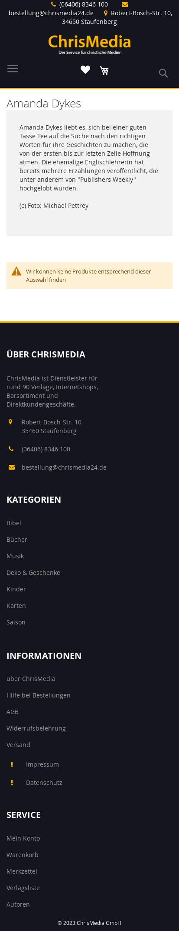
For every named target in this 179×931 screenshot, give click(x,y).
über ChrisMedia (31, 678)
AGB (13, 711)
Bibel (14, 523)
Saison (16, 622)
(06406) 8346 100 (83, 4)
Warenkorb (23, 855)
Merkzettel (22, 871)
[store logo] (89, 44)
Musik (15, 556)
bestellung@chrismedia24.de (51, 13)
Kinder (16, 589)
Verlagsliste (23, 888)
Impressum (42, 764)
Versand (18, 745)
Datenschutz (44, 782)
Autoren (18, 904)
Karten (16, 605)
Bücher (17, 539)
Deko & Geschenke (33, 572)
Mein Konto (23, 838)
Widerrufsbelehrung (36, 728)
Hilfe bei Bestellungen (39, 695)
